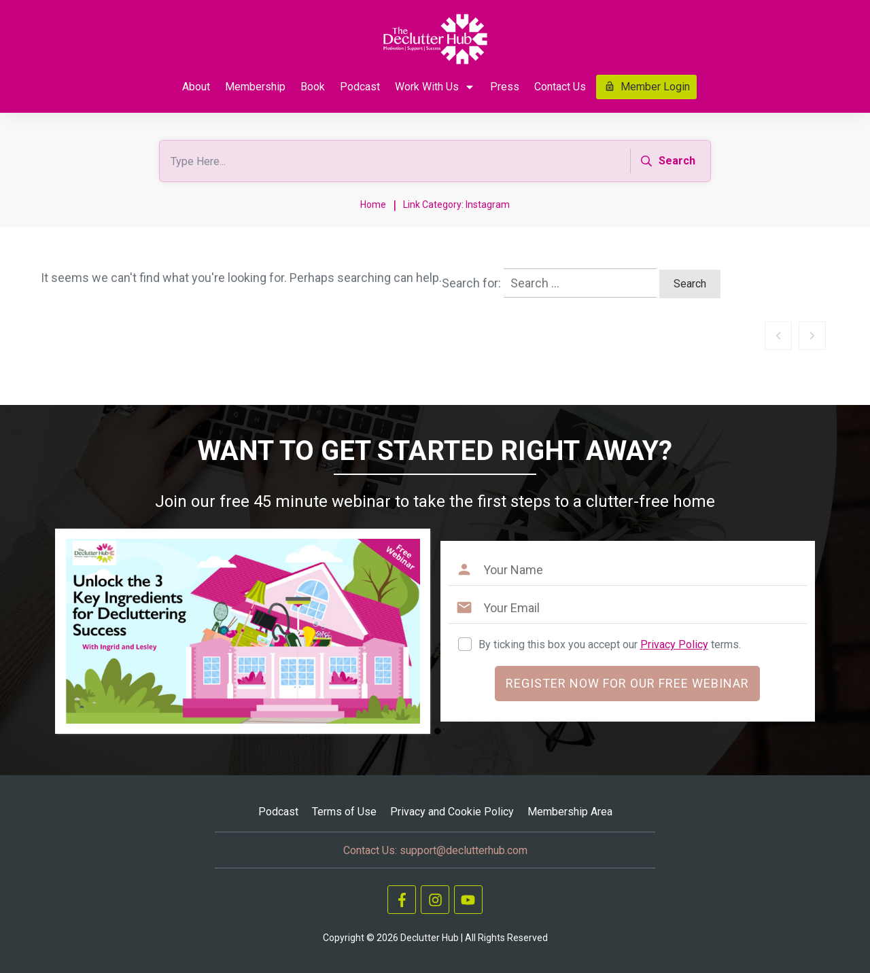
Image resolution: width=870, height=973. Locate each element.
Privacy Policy (674, 644)
